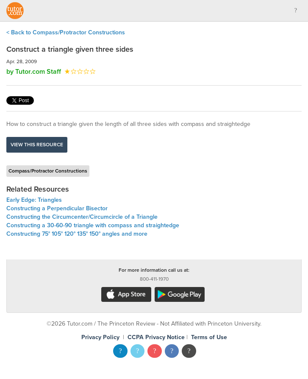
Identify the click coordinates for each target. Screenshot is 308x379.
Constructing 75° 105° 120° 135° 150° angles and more (76, 233)
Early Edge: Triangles (34, 199)
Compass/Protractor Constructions (47, 171)
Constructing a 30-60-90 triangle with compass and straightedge (92, 225)
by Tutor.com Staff (33, 71)
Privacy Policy (100, 337)
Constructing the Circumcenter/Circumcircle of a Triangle (82, 216)
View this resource (37, 145)
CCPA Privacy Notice (156, 337)
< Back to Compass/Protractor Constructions (65, 32)
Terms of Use (209, 337)
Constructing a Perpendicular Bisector (57, 208)
